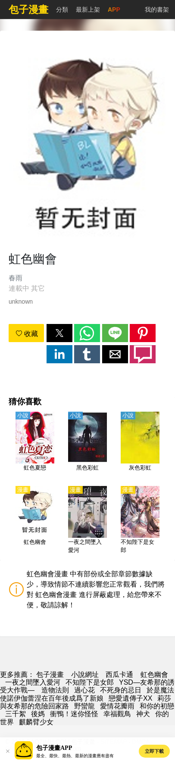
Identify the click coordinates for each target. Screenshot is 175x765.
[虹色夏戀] (35, 446)
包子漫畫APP (54, 748)
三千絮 (15, 713)
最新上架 (88, 9)
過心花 (84, 690)
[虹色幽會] (35, 520)
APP (114, 9)
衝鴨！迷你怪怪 (74, 713)
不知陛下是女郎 (90, 682)
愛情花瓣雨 (117, 706)
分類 (62, 9)
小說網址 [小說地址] (85, 674)
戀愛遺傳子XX (130, 698)
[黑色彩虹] (87, 446)
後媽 (38, 713)
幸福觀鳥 (117, 713)
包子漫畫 (50, 674)
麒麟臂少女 (36, 722)
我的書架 (157, 9)
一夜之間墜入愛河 (32, 682)
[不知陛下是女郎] (140, 520)
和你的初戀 (157, 706)
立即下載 (154, 751)
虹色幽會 (154, 674)
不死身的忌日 (120, 690)
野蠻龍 (84, 706)
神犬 (143, 713)
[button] (59, 333)
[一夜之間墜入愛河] (87, 520)
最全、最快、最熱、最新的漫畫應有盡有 (75, 755)
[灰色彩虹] (140, 446)
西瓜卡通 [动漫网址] (119, 674)
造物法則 (55, 690)
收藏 (27, 333)
